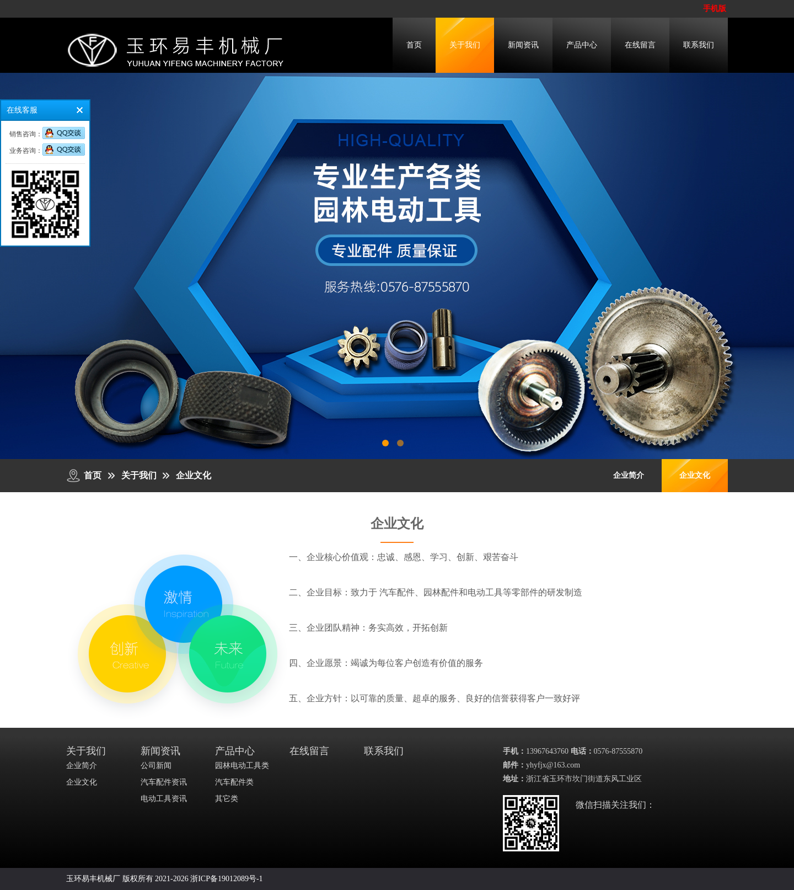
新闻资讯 (523, 45)
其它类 (226, 799)
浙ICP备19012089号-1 (226, 879)
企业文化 (193, 475)
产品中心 (581, 45)
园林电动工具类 (242, 765)
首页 (414, 45)
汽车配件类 (234, 782)
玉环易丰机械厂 (93, 879)
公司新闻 (156, 765)
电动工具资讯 (164, 799)
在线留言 (640, 45)
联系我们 (698, 45)
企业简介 (628, 475)
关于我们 (464, 45)
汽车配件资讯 (164, 782)
